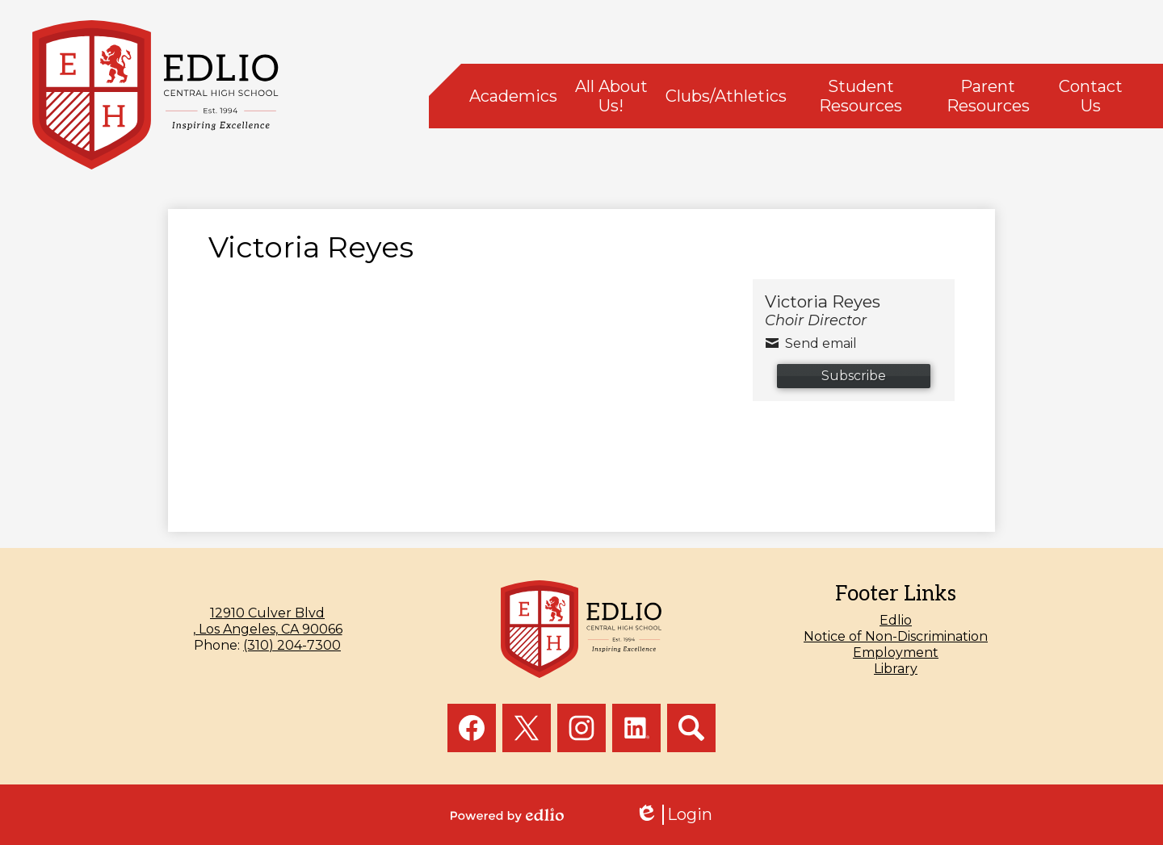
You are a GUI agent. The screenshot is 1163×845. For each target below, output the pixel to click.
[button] (513, 96)
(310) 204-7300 (292, 645)
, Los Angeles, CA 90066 (267, 621)
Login (673, 815)
